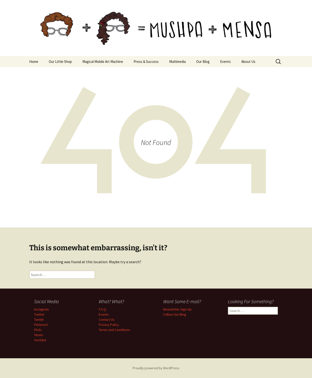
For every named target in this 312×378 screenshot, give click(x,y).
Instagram (41, 309)
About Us (248, 61)
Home (33, 61)
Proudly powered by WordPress (156, 368)
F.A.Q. (103, 309)
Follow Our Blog (174, 314)
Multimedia (177, 61)
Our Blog (203, 61)
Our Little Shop (60, 61)
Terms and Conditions (114, 330)
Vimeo (38, 335)
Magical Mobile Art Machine (102, 61)
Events (225, 61)
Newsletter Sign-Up (177, 309)
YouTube (40, 340)
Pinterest (41, 324)
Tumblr (39, 319)
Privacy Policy (109, 324)
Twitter (39, 314)
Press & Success (146, 61)
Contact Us (107, 319)
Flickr (38, 330)
